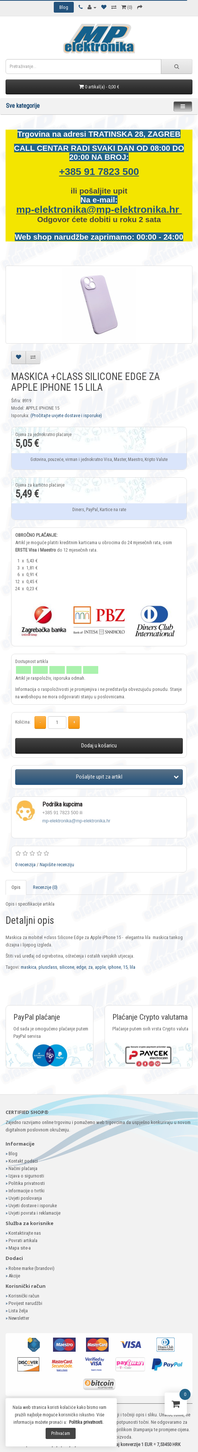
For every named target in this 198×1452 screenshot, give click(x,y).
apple (100, 967)
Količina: (23, 722)
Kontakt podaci (23, 1161)
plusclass (48, 967)
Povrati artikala (23, 1240)
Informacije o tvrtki (26, 1190)
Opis (15, 887)
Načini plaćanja (23, 1168)
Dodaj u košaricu (99, 745)
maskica (28, 967)
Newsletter (19, 1318)
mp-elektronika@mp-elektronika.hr (99, 209)
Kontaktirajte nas (25, 1233)
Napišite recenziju (57, 864)
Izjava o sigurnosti (26, 1176)
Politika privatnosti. (86, 1422)
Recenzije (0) (45, 887)
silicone (66, 967)
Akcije (14, 1276)
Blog (13, 1153)
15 (125, 967)
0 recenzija (25, 864)
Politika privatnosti (27, 1183)
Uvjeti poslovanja (25, 1198)
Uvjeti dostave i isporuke (33, 1205)
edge (81, 967)
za (90, 967)
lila (132, 967)
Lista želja (18, 1310)
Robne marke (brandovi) (32, 1268)
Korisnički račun (24, 1296)
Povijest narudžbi (25, 1303)
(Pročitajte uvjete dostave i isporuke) (66, 415)
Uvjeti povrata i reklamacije (34, 1213)
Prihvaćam (60, 1433)
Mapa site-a (20, 1248)
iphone (114, 967)
